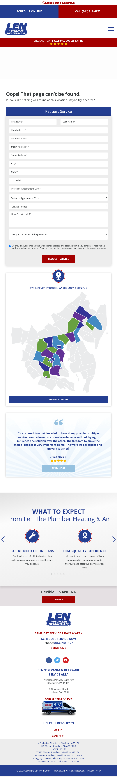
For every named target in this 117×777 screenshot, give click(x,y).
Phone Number (19, 138)
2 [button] (55, 574)
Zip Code (16, 180)
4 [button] (61, 574)
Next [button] (112, 539)
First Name (17, 122)
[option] (32, 547)
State (14, 172)
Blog (56, 729)
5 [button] (64, 574)
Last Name (69, 122)
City (13, 163)
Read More (58, 468)
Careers (56, 735)
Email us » (58, 648)
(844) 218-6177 (91, 11)
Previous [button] (5, 539)
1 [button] (52, 574)
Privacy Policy (94, 770)
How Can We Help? (21, 214)
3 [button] (58, 574)
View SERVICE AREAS (58, 399)
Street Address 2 (19, 155)
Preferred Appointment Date (26, 189)
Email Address (18, 130)
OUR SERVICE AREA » (58, 698)
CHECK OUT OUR (58, 41)
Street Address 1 (20, 147)
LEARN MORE (59, 599)
